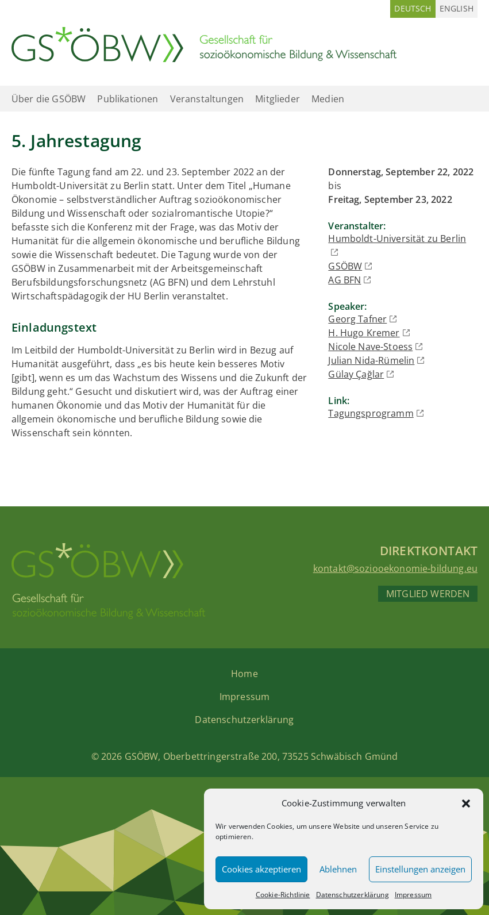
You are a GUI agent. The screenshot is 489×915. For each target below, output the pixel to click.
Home (244, 673)
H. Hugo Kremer (363, 332)
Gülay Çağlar (356, 374)
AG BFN (344, 280)
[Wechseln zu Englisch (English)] (457, 9)
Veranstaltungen (207, 99)
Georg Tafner (357, 319)
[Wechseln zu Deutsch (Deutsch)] (412, 9)
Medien (327, 99)
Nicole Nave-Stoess (370, 346)
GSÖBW (345, 266)
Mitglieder (277, 99)
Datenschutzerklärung (352, 894)
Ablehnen (338, 869)
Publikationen (127, 99)
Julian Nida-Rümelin (371, 360)
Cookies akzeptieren (261, 869)
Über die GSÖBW (48, 99)
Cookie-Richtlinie (283, 894)
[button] (466, 803)
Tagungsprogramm (370, 413)
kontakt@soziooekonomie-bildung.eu (395, 568)
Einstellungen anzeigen (420, 869)
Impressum (413, 894)
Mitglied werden (427, 593)
